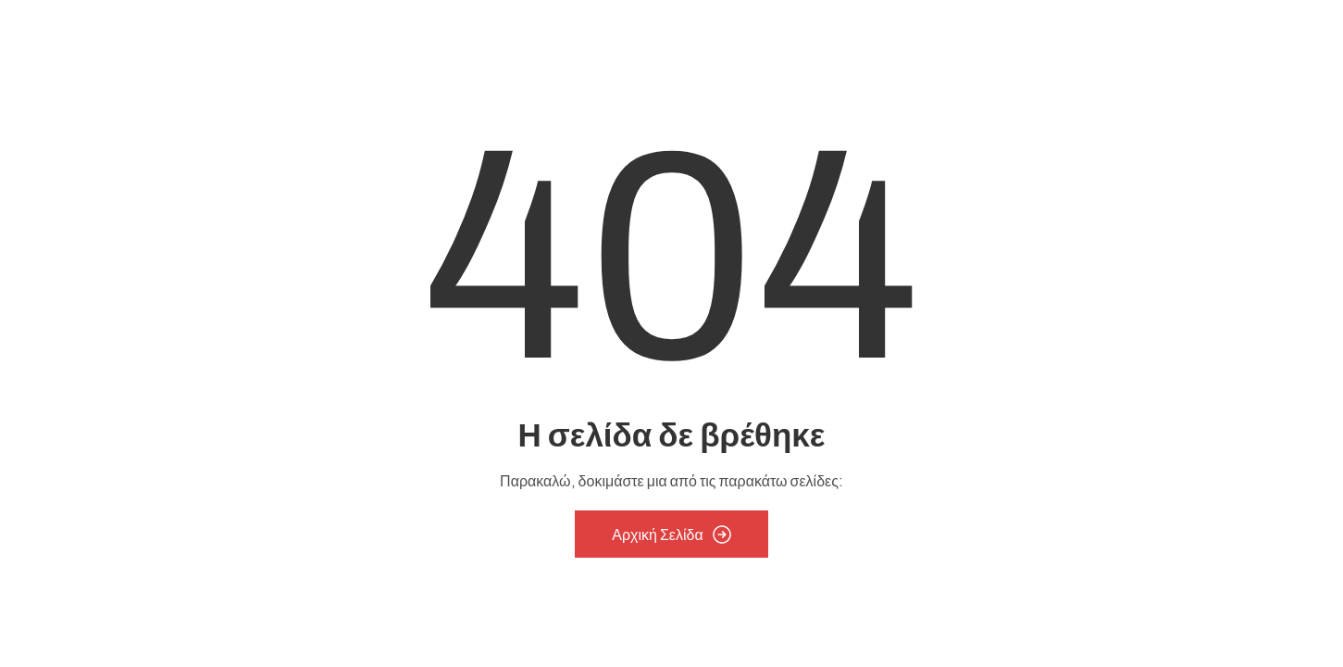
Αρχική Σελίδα (671, 534)
